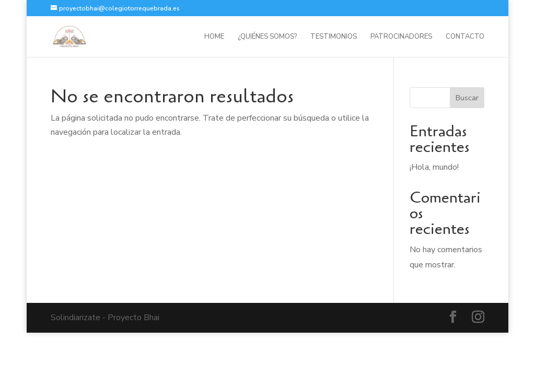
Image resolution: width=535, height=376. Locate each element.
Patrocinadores (401, 37)
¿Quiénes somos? (267, 37)
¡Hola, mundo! (434, 167)
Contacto (465, 37)
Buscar (467, 98)
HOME (214, 37)
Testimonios (333, 37)
